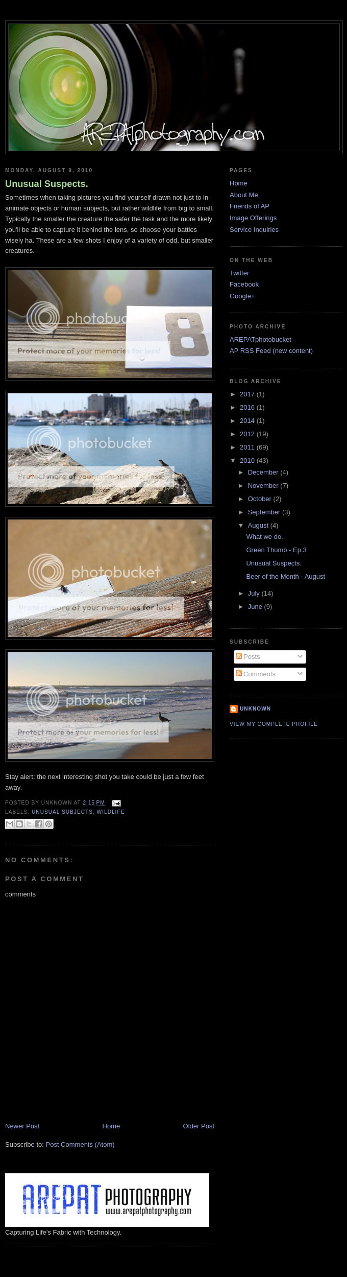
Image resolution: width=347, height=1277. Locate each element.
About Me (244, 195)
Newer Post (22, 1126)
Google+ (242, 296)
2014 (248, 420)
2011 (248, 447)
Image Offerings (253, 218)
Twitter (239, 273)
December (264, 472)
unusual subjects (62, 812)
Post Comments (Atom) (80, 1144)
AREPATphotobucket (260, 339)
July (255, 593)
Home (111, 1126)
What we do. (264, 536)
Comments (256, 674)
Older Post (198, 1126)
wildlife (111, 812)
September (265, 512)
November (264, 485)
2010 (248, 460)
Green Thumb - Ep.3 (276, 550)
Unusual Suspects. (46, 184)
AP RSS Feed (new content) (271, 350)
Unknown (255, 709)
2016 (248, 407)
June (256, 606)
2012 (248, 434)
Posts (248, 656)
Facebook (244, 284)
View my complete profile (274, 724)
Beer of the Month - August (285, 576)
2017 (248, 394)
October (261, 499)
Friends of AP (249, 206)
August (259, 525)
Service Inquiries (254, 229)
